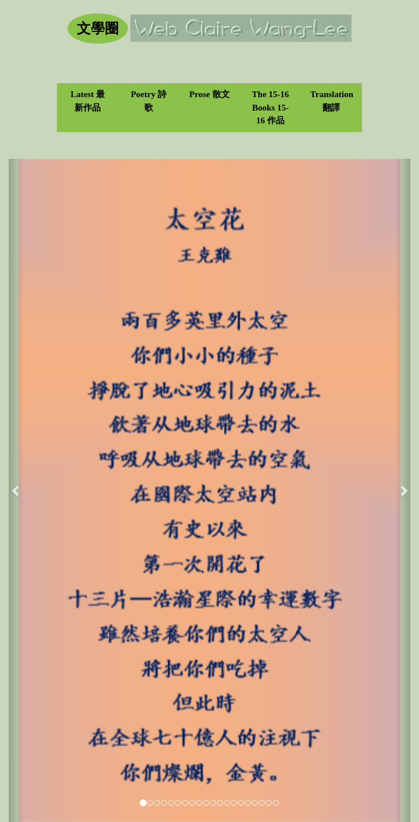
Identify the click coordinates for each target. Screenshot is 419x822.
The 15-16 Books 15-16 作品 (270, 107)
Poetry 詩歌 (148, 101)
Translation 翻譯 (331, 101)
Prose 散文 (209, 94)
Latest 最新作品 (87, 101)
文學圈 (98, 28)
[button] (16, 490)
